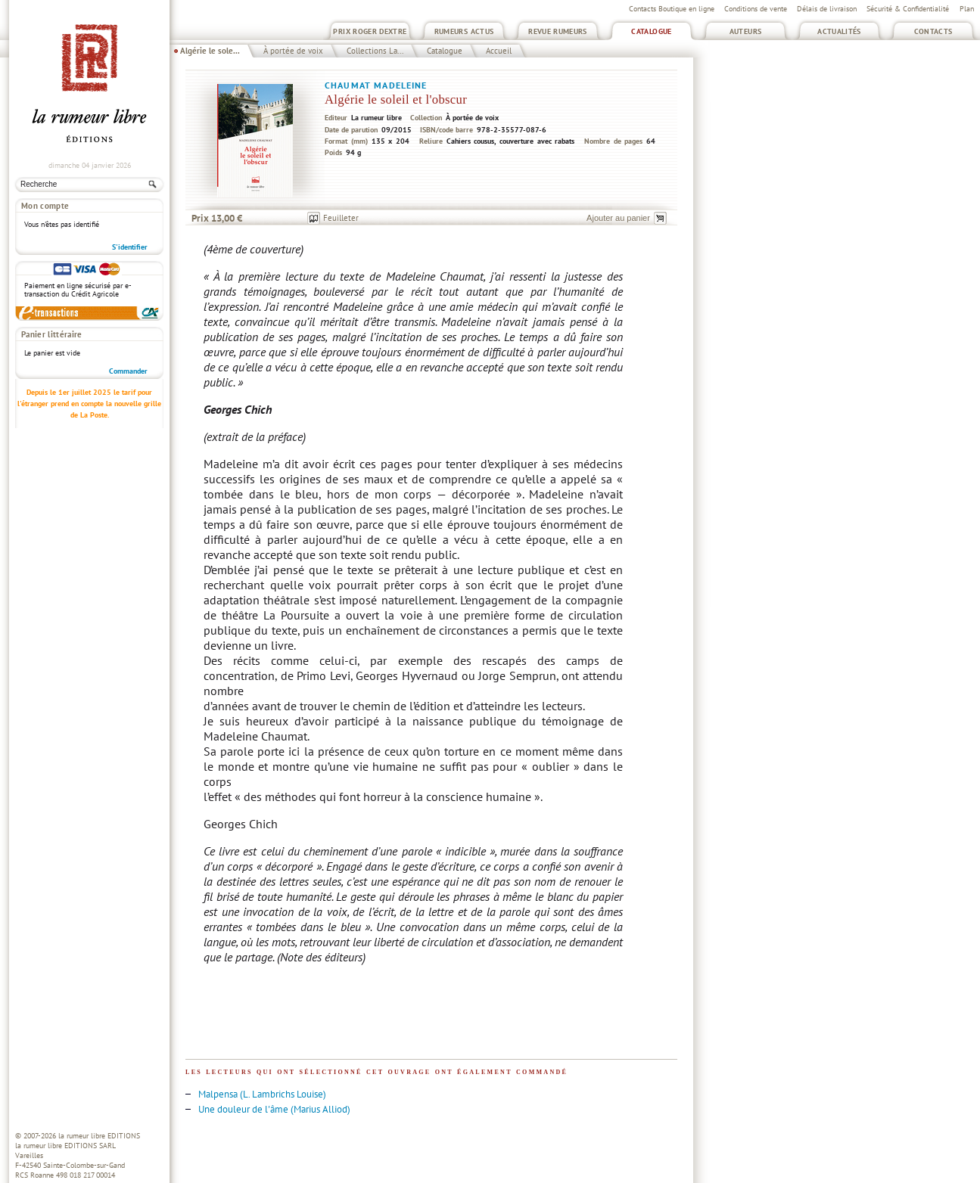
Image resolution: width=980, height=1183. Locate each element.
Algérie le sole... (210, 50)
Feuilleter (341, 218)
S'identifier (130, 247)
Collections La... (375, 50)
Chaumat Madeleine (376, 85)
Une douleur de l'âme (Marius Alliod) (274, 1109)
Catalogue (651, 31)
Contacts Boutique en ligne (671, 9)
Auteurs (746, 31)
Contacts (933, 31)
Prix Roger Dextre (369, 31)
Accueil (499, 50)
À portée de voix (293, 50)
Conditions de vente (755, 9)
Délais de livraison (827, 9)
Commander (128, 371)
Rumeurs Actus (464, 31)
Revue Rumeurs (557, 31)
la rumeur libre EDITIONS (99, 1136)
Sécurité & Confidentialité (907, 9)
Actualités (839, 31)
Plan (967, 9)
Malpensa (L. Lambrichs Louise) (262, 1094)
